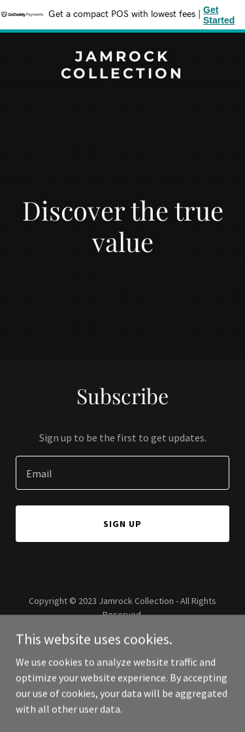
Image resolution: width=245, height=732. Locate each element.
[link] (122, 74)
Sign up (122, 524)
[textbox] (122, 473)
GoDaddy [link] (147, 644)
